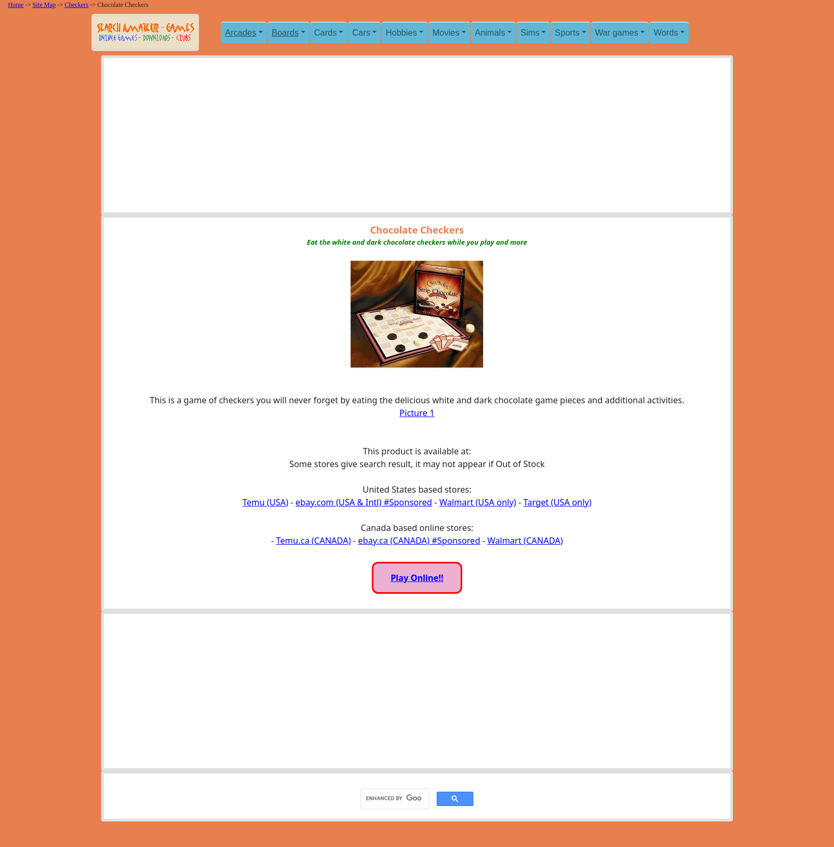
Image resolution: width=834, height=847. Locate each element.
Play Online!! (416, 578)
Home (15, 5)
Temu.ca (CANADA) (313, 540)
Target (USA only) (557, 502)
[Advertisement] (417, 137)
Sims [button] (530, 32)
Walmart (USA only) (477, 502)
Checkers (77, 5)
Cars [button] (361, 32)
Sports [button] (567, 32)
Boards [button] (285, 32)
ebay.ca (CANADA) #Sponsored (419, 540)
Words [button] (666, 32)
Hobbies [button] (401, 32)
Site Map (44, 5)
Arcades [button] (240, 32)
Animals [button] (490, 32)
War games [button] (616, 32)
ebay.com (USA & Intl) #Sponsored (364, 502)
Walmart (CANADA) (525, 540)
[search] (394, 798)
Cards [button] (325, 32)
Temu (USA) (265, 502)
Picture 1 (417, 413)
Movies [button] (446, 32)
